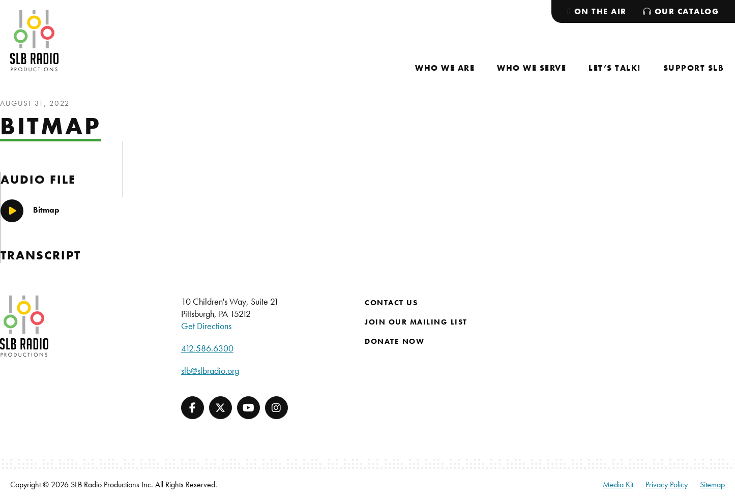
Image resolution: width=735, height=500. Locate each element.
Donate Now (394, 341)
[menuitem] (445, 68)
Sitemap (712, 484)
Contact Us (391, 303)
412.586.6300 (207, 348)
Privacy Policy (666, 484)
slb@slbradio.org (210, 370)
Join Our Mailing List (416, 322)
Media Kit (618, 484)
